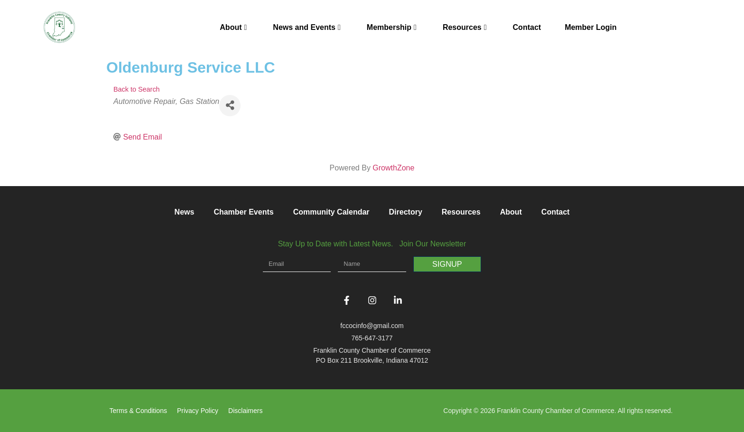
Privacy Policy (197, 410)
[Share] (230, 105)
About (233, 27)
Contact (527, 27)
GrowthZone (393, 168)
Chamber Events (243, 212)
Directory (405, 212)
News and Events (306, 27)
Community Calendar (331, 212)
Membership (392, 27)
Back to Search (136, 89)
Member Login (590, 27)
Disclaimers (245, 410)
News (185, 212)
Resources (465, 27)
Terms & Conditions (138, 410)
